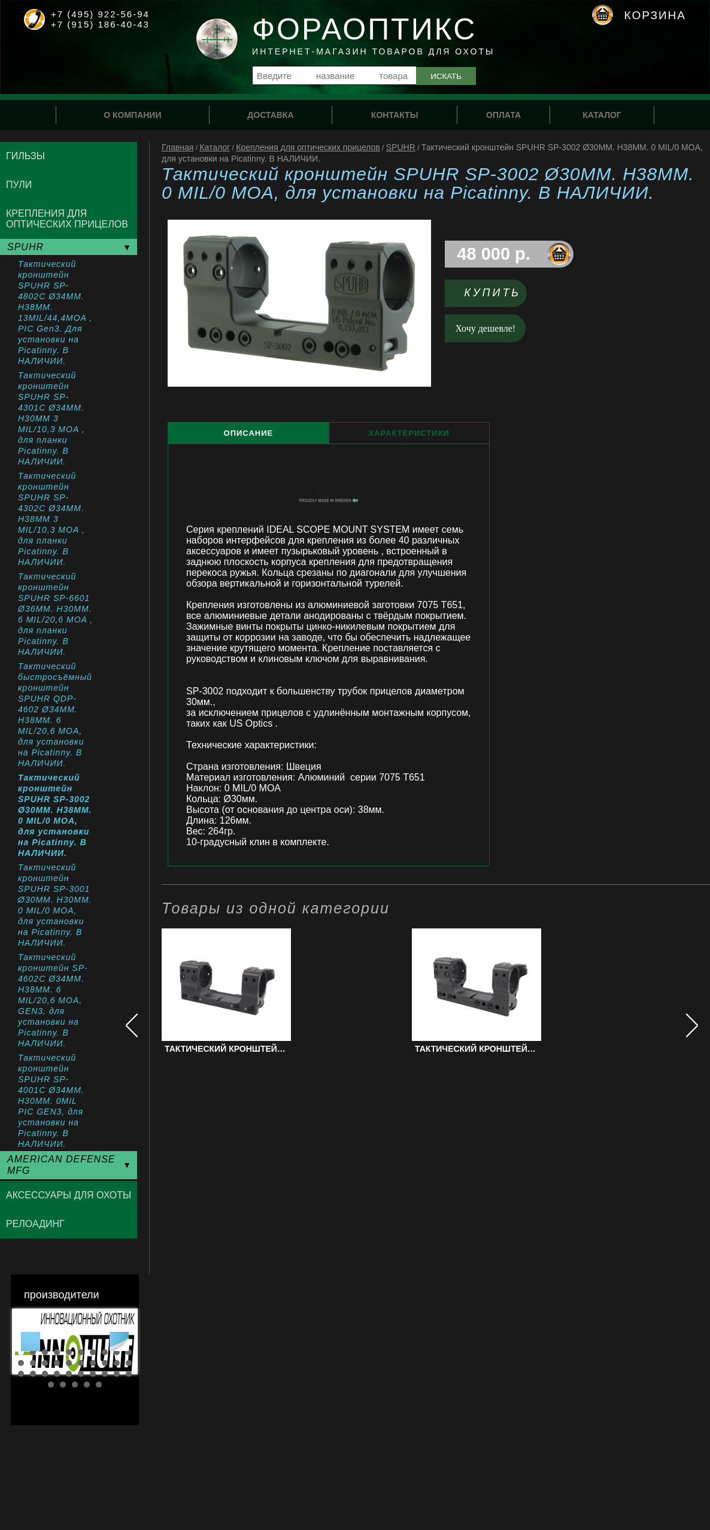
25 (69, 1374)
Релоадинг (35, 1224)
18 (105, 1363)
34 (87, 1385)
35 (99, 1385)
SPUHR (400, 147)
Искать (446, 76)
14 (57, 1363)
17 (93, 1363)
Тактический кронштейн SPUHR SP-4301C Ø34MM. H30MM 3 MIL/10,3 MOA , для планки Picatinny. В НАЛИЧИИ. (51, 418)
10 (129, 1352)
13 (45, 1363)
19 (117, 1363)
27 (93, 1374)
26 (81, 1374)
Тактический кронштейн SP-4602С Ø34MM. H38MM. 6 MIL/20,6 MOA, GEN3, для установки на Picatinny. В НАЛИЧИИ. (53, 1000)
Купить (492, 293)
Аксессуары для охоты (68, 1195)
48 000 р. (493, 253)
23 (45, 1374)
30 (129, 1374)
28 (105, 1374)
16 (81, 1363)
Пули (19, 185)
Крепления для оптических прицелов (308, 147)
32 (63, 1385)
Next (119, 1341)
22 (33, 1374)
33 (75, 1385)
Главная (177, 147)
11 (21, 1363)
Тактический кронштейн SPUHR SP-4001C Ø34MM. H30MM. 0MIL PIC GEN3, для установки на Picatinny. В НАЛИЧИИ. (51, 1101)
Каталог (214, 147)
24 (57, 1374)
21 (21, 1374)
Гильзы (25, 156)
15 (69, 1363)
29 (117, 1374)
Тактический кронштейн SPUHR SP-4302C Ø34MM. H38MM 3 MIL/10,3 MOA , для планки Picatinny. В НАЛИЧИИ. (51, 519)
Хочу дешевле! (486, 328)
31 (51, 1385)
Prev (30, 1341)
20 (129, 1363)
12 (33, 1363)
